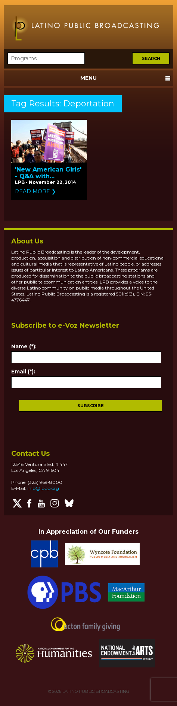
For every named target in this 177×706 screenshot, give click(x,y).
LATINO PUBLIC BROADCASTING (95, 691)
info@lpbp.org (43, 488)
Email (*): (23, 371)
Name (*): (24, 346)
